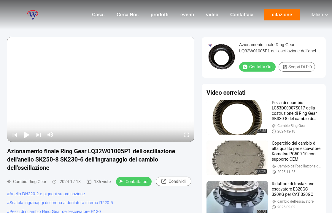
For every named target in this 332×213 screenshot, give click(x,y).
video (212, 14)
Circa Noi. (128, 14)
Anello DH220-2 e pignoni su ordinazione (47, 193)
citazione (282, 14)
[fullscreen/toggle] (187, 134)
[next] (39, 134)
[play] (100, 89)
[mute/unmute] (50, 134)
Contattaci (241, 14)
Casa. (98, 14)
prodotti (160, 14)
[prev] (15, 134)
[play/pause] (27, 134)
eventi (187, 14)
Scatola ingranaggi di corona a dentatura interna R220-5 (61, 202)
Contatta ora (133, 181)
